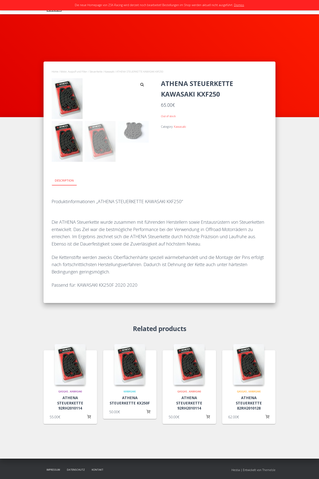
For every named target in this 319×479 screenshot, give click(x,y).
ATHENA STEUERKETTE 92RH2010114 (70, 402)
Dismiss (239, 5)
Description (64, 180)
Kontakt (97, 469)
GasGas (63, 391)
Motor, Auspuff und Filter (73, 71)
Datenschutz (76, 469)
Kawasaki (109, 71)
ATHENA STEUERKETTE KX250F (130, 400)
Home (55, 71)
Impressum (53, 469)
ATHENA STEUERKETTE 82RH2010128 (249, 402)
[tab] (67, 180)
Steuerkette (96, 71)
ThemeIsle (268, 470)
